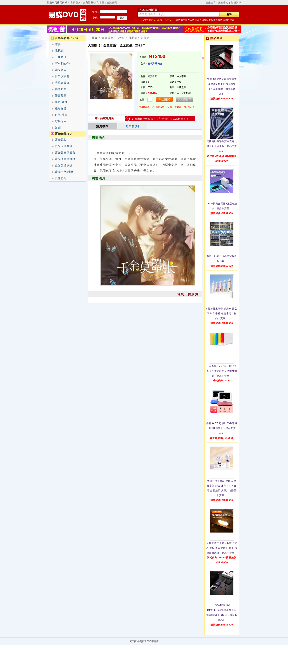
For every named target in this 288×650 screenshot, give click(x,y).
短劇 (58, 127)
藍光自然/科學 (64, 171)
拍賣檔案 (102, 126)
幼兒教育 (61, 69)
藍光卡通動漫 (63, 146)
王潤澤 (151, 63)
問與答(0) (132, 126)
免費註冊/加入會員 (93, 2)
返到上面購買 (187, 294)
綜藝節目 (61, 121)
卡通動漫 (61, 57)
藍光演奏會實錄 (65, 158)
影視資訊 (236, 2)
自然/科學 (61, 114)
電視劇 (59, 50)
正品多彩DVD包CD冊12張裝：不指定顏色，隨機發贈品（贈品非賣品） (222, 371)
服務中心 (223, 2)
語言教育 (61, 95)
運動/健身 (61, 101)
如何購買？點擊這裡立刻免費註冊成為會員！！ (160, 118)
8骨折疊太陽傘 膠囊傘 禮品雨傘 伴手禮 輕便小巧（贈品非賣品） (221, 313)
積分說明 (210, 2)
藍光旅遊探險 (63, 165)
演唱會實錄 (62, 82)
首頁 (95, 37)
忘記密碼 (112, 2)
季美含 (158, 63)
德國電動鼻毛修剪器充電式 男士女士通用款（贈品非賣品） (222, 146)
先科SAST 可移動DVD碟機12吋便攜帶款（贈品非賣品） (221, 428)
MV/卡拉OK (62, 63)
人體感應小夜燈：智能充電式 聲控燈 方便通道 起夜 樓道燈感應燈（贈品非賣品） (221, 548)
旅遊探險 (61, 108)
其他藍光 (61, 178)
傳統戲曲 (61, 89)
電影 (58, 44)
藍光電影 (61, 139)
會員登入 (75, 2)
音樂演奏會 (62, 76)
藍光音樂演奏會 (65, 152)
